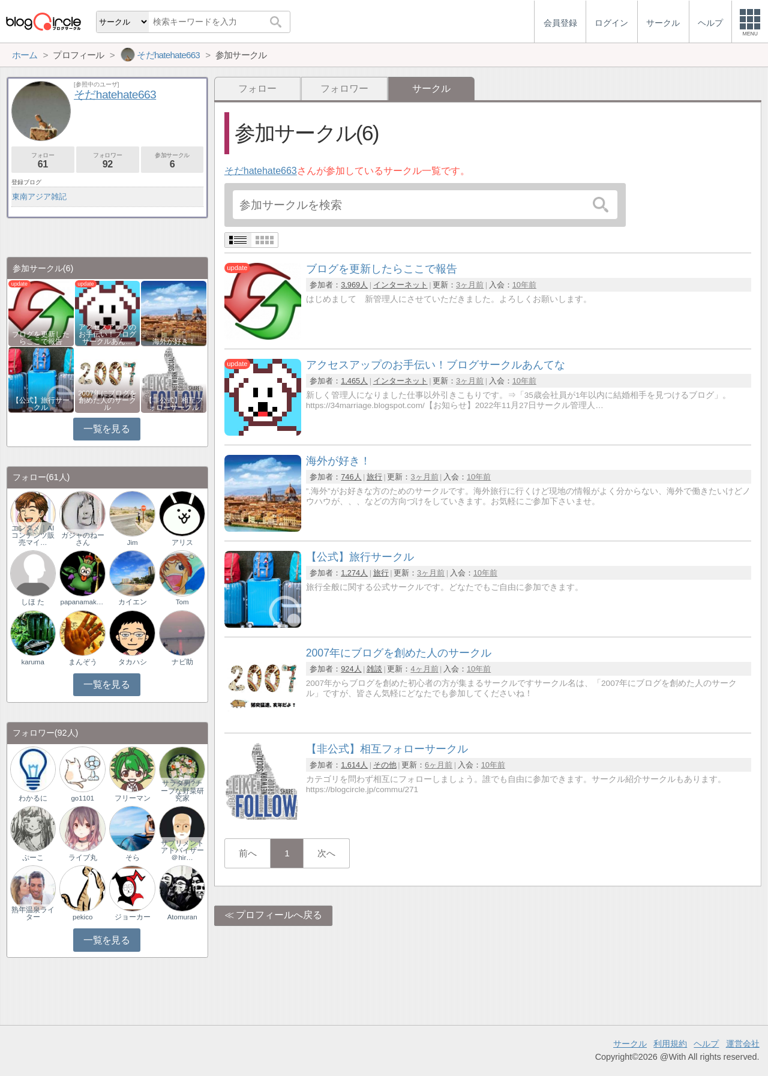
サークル (630, 1043)
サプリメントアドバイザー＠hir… (182, 850)
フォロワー (344, 88)
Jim (132, 542)
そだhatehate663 (260, 171)
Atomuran (182, 917)
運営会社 (743, 1043)
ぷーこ (33, 857)
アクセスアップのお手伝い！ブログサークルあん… (107, 334)
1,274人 (354, 572)
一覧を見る (106, 429)
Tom (182, 602)
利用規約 (670, 1043)
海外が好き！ (174, 341)
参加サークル (172, 160)
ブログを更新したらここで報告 (41, 338)
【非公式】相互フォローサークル (174, 404)
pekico (82, 917)
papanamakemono (83, 602)
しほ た (32, 602)
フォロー (257, 88)
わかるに (33, 798)
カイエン (132, 602)
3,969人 (354, 284)
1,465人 (354, 380)
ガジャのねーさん (82, 539)
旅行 (374, 476)
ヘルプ (706, 1043)
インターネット (400, 284)
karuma (32, 662)
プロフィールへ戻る (279, 915)
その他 (385, 764)
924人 (351, 668)
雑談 (374, 668)
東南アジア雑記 (39, 196)
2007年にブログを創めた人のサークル (107, 400)
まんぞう (82, 662)
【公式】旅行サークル (41, 404)
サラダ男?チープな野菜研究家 (182, 790)
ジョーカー (133, 917)
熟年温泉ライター (33, 913)
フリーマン (133, 798)
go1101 (82, 798)
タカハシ (132, 662)
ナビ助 (182, 662)
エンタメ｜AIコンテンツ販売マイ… (33, 535)
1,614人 (354, 764)
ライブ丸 (82, 857)
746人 (351, 476)
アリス (182, 542)
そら (132, 857)
